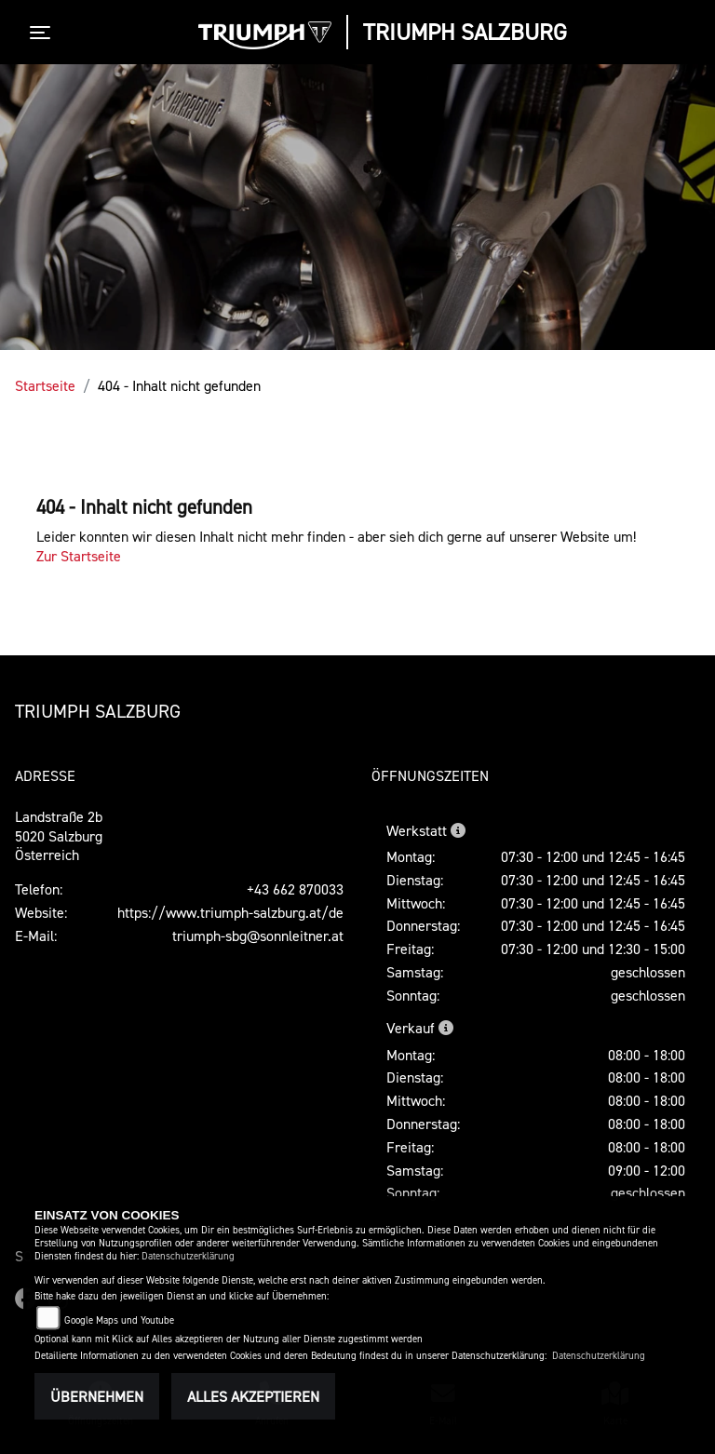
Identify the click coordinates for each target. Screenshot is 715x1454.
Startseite (45, 385)
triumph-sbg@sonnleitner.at (258, 935)
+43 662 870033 (295, 889)
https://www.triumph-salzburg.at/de (230, 912)
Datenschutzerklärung (188, 1256)
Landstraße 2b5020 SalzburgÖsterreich (58, 836)
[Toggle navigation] (44, 32)
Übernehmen (96, 1396)
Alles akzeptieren (253, 1396)
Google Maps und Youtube (119, 1320)
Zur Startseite (78, 555)
